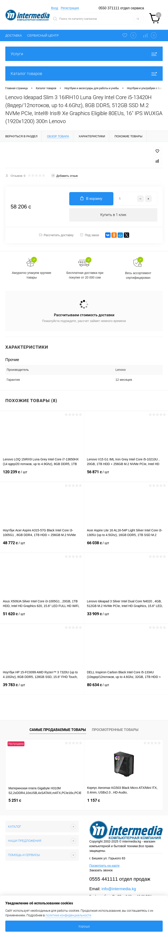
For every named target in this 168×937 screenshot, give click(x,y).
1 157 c (93, 800)
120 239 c (42, 474)
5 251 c (14, 800)
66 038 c (126, 545)
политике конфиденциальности (68, 915)
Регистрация (70, 8)
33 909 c (126, 616)
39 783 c (42, 687)
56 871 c (126, 474)
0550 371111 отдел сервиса (121, 8)
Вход (54, 8)
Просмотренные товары (115, 730)
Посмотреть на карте (104, 865)
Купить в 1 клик (113, 215)
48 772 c (42, 545)
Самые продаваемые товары (58, 730)
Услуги (84, 54)
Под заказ (89, 235)
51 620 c (42, 616)
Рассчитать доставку (56, 235)
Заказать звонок (101, 870)
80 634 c (126, 687)
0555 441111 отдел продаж (119, 879)
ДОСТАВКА (13, 35)
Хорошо (84, 926)
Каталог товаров (84, 73)
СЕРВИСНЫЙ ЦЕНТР (43, 35)
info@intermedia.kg (119, 889)
